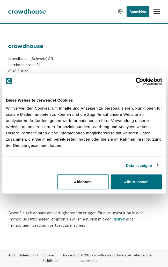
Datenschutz (28, 255)
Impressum (72, 255)
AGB (11, 255)
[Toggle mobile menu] (157, 11)
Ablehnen (83, 182)
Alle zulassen (136, 182)
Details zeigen (139, 165)
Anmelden (138, 11)
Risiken (118, 219)
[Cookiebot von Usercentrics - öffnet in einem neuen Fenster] (139, 81)
